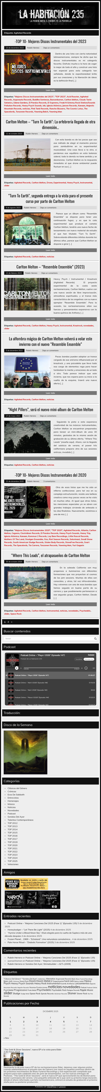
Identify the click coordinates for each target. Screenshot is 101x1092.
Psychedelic (85, 611)
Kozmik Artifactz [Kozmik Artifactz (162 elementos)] (67, 983)
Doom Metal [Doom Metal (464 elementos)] (43, 981)
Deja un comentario (51, 48)
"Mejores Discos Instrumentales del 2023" (34, 96)
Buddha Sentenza (40, 99)
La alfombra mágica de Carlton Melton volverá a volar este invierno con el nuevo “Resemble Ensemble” (50, 341)
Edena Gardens (21, 102)
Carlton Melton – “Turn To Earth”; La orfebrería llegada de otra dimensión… (50, 124)
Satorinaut (75, 539)
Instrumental (86, 182)
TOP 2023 (12, 854)
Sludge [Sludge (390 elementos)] (16, 993)
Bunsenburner (56, 99)
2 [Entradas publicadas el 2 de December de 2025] (23, 1021)
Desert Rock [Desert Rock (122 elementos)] (24, 981)
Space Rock (15, 614)
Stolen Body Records (54, 542)
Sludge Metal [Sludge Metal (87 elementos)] (25, 994)
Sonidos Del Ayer (16, 816)
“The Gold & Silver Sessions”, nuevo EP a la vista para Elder (32, 1049)
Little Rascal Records (78, 536)
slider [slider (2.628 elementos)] (8, 993)
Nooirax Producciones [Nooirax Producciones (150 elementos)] (38, 987)
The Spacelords (20, 545)
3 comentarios (49, 481)
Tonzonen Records (24, 111)
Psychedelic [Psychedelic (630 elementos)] (44, 989)
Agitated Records (22, 182)
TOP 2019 (12, 842)
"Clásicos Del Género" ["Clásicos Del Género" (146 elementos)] (12, 979)
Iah (44, 105)
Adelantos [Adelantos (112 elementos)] (41, 979)
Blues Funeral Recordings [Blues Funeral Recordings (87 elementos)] (84, 979)
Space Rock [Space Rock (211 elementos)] (35, 993)
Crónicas (12, 791)
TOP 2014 (12, 829)
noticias (26, 108)
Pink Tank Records (39, 108)
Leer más (50, 90)
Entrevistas (13, 797)
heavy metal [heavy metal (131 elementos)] (79, 981)
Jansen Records (69, 105)
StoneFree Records (74, 542)
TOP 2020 (12, 845)
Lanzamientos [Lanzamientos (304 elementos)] (82, 983)
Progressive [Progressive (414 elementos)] (20, 989)
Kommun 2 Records (37, 536)
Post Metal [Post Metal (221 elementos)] (8, 990)
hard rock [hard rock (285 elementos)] (69, 981)
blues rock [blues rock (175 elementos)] (8, 981)
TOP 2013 (12, 826)
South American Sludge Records (28, 542)
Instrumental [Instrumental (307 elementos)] (53, 983)
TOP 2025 (12, 861)
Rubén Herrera (33, 48)
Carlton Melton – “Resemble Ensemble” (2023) (50, 267)
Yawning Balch (41, 111)
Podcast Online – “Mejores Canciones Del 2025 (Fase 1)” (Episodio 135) (42, 923)
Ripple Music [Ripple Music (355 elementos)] (86, 990)
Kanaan (81, 105)
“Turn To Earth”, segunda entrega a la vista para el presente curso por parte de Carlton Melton (50, 198)
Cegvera (15, 533)
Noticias (12, 807)
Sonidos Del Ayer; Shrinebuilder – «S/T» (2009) (48, 964)
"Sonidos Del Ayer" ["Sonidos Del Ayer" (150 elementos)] (29, 979)
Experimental (60, 182)
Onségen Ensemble (34, 539)
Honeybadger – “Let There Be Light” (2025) (29, 929)
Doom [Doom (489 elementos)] (32, 981)
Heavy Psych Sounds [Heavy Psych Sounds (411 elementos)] (22, 983)
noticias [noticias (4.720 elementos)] (55, 986)
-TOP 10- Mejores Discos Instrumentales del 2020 (50, 475)
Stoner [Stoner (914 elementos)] (72, 993)
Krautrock (77, 325)
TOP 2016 (12, 835)
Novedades (13, 810)
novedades (88, 325)
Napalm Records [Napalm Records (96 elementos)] (23, 987)
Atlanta (84, 530)
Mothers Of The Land (14, 539)
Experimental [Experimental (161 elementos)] (58, 981)
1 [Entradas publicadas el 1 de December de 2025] (10, 1021)
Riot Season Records (59, 539)
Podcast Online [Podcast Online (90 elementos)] (92, 987)
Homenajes (13, 801)
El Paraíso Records (38, 102)
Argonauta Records (22, 99)
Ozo (46, 539)
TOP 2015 (12, 832)
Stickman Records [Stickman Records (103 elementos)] (60, 994)
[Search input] (49, 639)
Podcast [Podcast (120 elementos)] (84, 987)
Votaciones (13, 864)
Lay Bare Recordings (57, 536)
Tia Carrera (34, 545)
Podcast (12, 813)
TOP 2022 (12, 851)
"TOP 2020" (56, 530)
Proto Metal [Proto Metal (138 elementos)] (31, 990)
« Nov (6, 1038)
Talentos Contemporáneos (20, 820)
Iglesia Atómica (54, 105)
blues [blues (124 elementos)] (73, 979)
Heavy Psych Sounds (32, 105)
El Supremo (53, 102)
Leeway (62, 1087)
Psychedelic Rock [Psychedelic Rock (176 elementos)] (59, 990)
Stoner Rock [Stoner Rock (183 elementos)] (82, 993)
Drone (49, 182)
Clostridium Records (30, 533)
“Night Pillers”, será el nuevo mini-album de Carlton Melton (50, 409)
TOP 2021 (12, 848)
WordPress (52, 1087)
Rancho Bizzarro (57, 108)
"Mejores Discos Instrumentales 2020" (32, 530)
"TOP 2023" (60, 96)
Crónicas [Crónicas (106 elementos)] (16, 981)
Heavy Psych (73, 182)
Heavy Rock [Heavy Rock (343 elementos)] (40, 983)
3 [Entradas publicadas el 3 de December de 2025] (37, 1021)
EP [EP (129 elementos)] (52, 981)
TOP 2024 (12, 858)
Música (11, 804)
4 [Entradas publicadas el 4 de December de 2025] (50, 1021)
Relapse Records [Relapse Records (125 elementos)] (73, 990)
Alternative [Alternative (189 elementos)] (50, 979)
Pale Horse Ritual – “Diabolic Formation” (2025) (31, 942)
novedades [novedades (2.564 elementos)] (71, 987)
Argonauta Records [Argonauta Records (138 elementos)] (63, 979)
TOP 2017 (12, 839)
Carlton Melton (71, 99)
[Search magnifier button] (95, 639)
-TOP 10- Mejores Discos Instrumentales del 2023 (50, 41)
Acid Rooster (73, 96)
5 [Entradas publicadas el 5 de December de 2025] (64, 1021)
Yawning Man (55, 111)
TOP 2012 (12, 823)
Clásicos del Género (17, 788)
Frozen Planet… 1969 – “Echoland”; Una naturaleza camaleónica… (40, 939)
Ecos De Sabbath (16, 794)
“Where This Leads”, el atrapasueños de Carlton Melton (50, 555)
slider (6, 185)
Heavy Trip (85, 533)
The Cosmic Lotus (74, 108)
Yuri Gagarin (78, 545)
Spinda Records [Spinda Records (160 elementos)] (47, 993)
